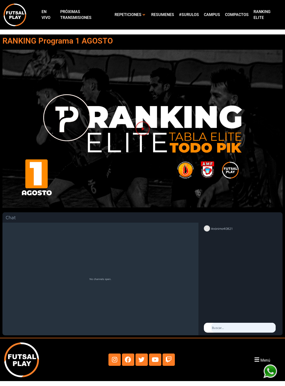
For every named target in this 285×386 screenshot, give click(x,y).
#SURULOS (189, 14)
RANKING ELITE (262, 14)
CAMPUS (212, 14)
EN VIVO (46, 14)
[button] (142, 128)
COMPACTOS (237, 14)
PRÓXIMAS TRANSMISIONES (75, 14)
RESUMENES (162, 14)
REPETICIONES (130, 14)
